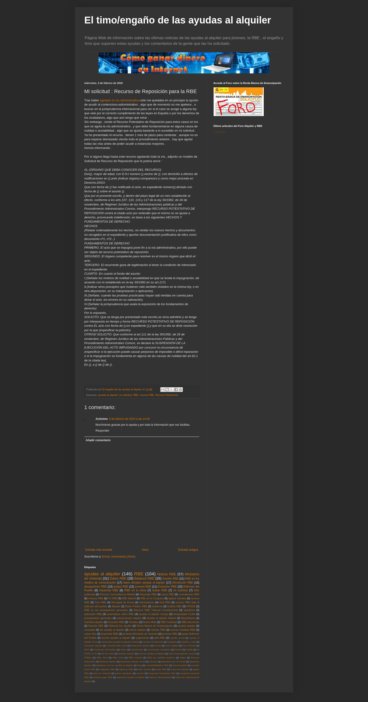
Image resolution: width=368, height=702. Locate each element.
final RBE (164, 602)
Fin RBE (112, 598)
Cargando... (220, 131)
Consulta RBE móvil (116, 645)
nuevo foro (90, 633)
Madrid (178, 649)
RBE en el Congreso (152, 598)
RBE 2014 (102, 657)
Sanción (153, 661)
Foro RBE (100, 602)
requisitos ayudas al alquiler (131, 677)
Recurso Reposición (166, 395)
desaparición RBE (95, 586)
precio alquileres (123, 673)
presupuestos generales (98, 618)
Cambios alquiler (93, 622)
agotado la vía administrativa (120, 100)
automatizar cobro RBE (120, 614)
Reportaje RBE (148, 594)
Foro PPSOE (189, 645)
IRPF (86, 649)
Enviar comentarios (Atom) (118, 556)
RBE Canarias (169, 622)
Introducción (137, 649)
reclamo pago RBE (102, 677)
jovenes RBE (143, 586)
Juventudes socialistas (159, 649)
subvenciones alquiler (129, 618)
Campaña (172, 642)
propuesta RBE (109, 633)
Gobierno (157, 606)
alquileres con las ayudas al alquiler (114, 665)
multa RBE (160, 669)
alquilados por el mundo (173, 661)
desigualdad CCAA (184, 614)
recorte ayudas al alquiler (116, 637)
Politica (88, 657)
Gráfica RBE (174, 606)
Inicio (145, 549)
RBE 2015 (118, 657)
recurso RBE (147, 395)
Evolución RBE (167, 586)
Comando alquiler (93, 645)
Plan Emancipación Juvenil (182, 653)
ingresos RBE (126, 669)
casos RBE (167, 594)
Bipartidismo (188, 618)
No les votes (107, 653)
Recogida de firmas (122, 602)
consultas (89, 629)
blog (139, 665)
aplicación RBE (93, 614)
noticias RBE (158, 629)
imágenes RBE (107, 669)
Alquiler (116, 606)
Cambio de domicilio (153, 642)
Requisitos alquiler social (132, 661)
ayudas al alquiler (108, 395)
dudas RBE (159, 590)
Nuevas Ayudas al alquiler (151, 653)
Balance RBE (144, 578)
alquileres (189, 610)
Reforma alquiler (108, 661)
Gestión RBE (170, 578)
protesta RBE (169, 633)
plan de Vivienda (102, 673)
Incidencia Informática (105, 649)
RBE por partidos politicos (161, 657)
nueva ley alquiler (180, 669)
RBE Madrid (129, 598)
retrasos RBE (96, 598)
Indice (123, 649)
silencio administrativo (160, 677)
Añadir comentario (98, 440)
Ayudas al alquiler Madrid (161, 618)
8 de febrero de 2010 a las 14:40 (129, 419)
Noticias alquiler (126, 653)
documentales (180, 665)
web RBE (159, 637)
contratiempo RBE (189, 594)
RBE (135, 395)
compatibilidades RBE (157, 665)
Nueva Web (149, 622)
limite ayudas (144, 669)
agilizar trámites (177, 598)
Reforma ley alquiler (119, 625)
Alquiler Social (177, 638)
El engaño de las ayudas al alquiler (122, 389)
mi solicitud (125, 395)
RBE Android (135, 657)
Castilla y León (188, 642)
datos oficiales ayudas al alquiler (144, 582)
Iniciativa (133, 622)
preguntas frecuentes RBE (162, 673)
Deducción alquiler (140, 645)
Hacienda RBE (108, 590)
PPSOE (191, 606)
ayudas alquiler (186, 625)
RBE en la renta (135, 590)
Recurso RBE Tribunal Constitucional (156, 610)
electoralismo (146, 602)
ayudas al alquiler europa (153, 614)
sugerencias (142, 637)
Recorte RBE (95, 625)
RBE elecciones (190, 622)
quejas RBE (120, 586)
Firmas (157, 645)
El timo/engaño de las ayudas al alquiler (177, 20)
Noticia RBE (166, 574)
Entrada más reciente (98, 549)
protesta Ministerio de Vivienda (140, 633)
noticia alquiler (137, 629)
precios (140, 673)
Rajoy (183, 657)
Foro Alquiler (171, 645)
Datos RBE (118, 578)
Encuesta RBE (116, 622)
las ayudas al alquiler (112, 629)
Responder (102, 430)
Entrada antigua (188, 549)
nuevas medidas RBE (182, 629)
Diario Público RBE (136, 606)
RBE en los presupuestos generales (106, 610)
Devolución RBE (182, 582)
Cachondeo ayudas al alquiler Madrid (120, 642)
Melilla (189, 649)
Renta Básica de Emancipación (155, 625)
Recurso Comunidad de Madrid (117, 594)
